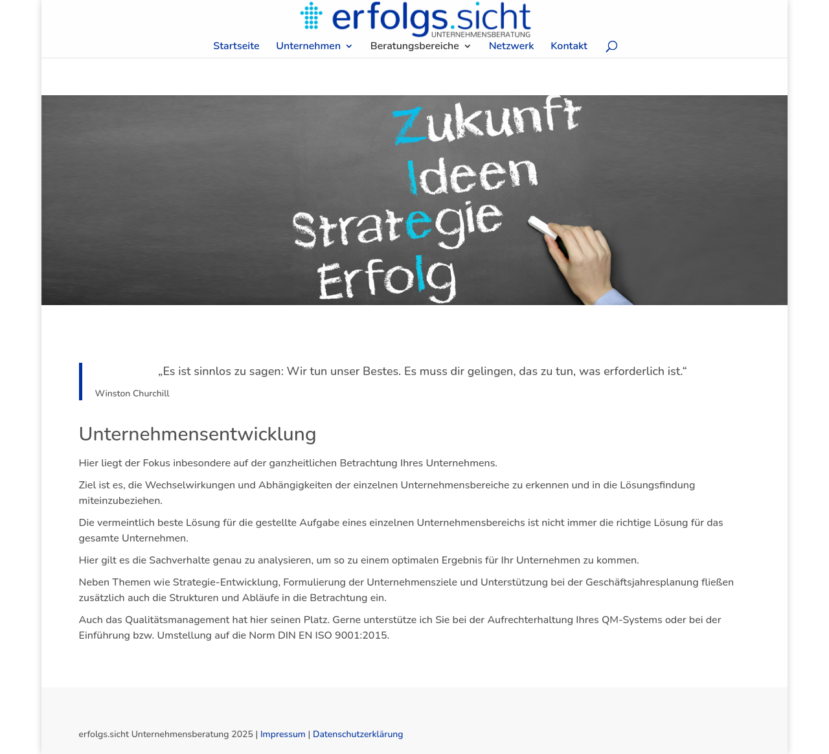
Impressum (283, 734)
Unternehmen (308, 47)
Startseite (236, 47)
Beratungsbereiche (414, 47)
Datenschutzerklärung (358, 734)
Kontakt (569, 47)
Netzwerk (511, 47)
